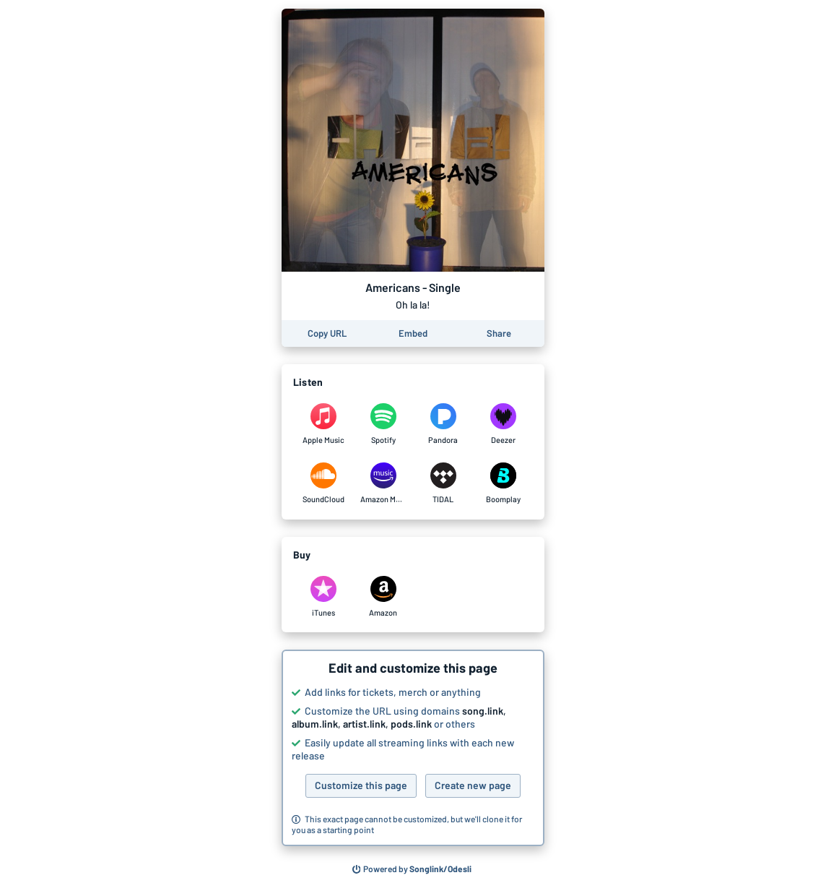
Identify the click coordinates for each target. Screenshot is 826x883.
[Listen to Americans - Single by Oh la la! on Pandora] (443, 424)
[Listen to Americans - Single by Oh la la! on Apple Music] (323, 424)
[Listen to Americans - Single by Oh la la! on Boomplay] (503, 483)
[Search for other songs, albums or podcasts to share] (412, 869)
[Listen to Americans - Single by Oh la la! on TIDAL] (443, 483)
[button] (413, 748)
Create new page (473, 785)
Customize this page (361, 785)
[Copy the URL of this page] (327, 333)
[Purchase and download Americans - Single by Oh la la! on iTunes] (323, 597)
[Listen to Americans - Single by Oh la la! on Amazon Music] (383, 483)
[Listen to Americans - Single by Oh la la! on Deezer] (503, 424)
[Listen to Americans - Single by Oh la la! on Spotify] (383, 424)
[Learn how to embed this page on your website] (413, 333)
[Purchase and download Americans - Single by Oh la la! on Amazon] (383, 597)
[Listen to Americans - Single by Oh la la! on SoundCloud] (323, 483)
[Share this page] (499, 333)
